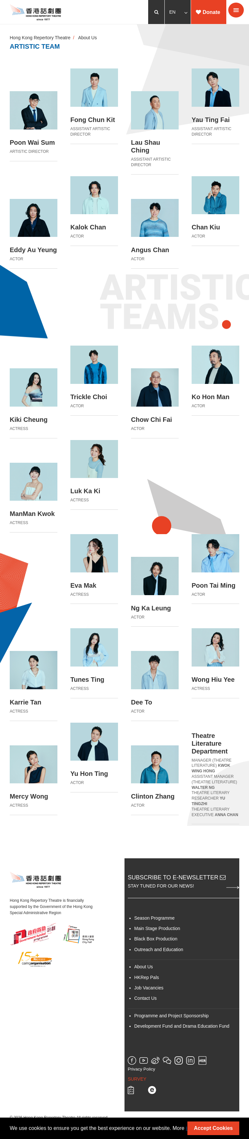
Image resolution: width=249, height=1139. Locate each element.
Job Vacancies (148, 987)
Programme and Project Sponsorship (171, 1015)
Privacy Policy (141, 1069)
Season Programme (154, 918)
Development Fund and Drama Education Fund (181, 1026)
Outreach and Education (158, 949)
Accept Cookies (213, 1128)
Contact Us (145, 998)
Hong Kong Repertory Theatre (40, 37)
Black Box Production (155, 938)
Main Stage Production (157, 928)
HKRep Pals (146, 977)
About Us (87, 37)
